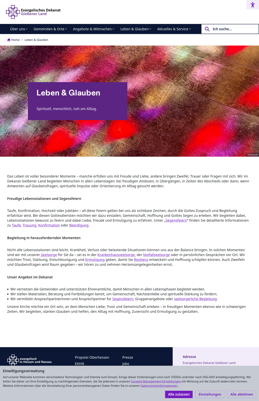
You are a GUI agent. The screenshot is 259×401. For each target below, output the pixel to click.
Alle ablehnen (241, 394)
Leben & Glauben (134, 29)
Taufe (16, 225)
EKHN (79, 363)
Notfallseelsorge (156, 254)
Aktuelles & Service (172, 29)
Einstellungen (210, 394)
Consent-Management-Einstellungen (156, 381)
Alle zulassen (179, 394)
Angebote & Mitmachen (92, 29)
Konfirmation (49, 225)
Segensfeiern (176, 220)
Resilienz (141, 259)
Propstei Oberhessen (92, 357)
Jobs (125, 363)
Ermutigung (95, 259)
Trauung (29, 225)
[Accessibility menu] (252, 5)
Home (13, 40)
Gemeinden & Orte (49, 29)
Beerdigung (78, 225)
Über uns (17, 29)
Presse (127, 357)
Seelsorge (48, 254)
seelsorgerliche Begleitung (195, 299)
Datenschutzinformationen (159, 386)
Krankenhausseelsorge (116, 254)
